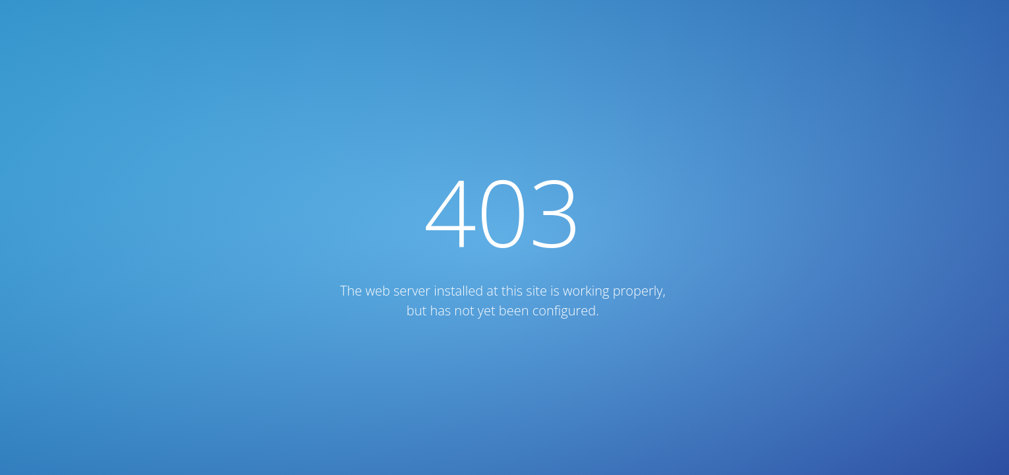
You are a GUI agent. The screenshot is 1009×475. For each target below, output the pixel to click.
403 (503, 211)
